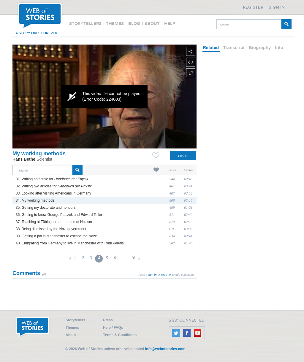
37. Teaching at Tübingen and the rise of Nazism (54, 222)
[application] (104, 96)
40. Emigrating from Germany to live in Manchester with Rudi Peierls (70, 243)
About (71, 335)
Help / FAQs (113, 327)
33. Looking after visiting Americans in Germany (53, 193)
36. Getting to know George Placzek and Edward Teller (59, 215)
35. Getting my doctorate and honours (45, 207)
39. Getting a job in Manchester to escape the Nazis (57, 236)
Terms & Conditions (120, 335)
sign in (152, 274)
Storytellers (75, 320)
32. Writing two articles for (53, 186)
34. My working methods (35, 200)
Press (108, 320)
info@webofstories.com (165, 349)
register (166, 274)
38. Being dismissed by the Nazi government (51, 229)
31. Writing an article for (52, 179)
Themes (72, 327)
